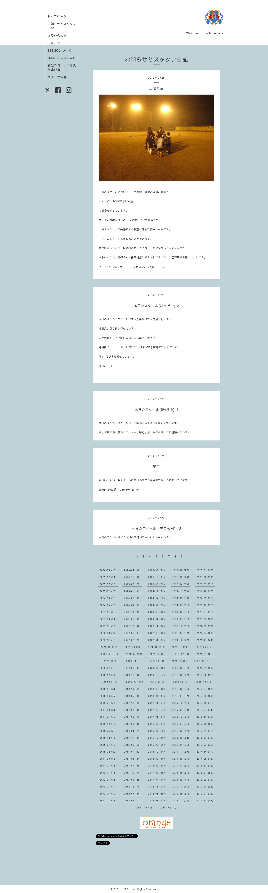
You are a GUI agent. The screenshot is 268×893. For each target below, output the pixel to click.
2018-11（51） (109, 688)
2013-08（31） (181, 772)
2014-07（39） (157, 758)
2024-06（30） (181, 598)
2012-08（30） (109, 793)
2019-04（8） (158, 681)
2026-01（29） (206, 570)
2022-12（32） (133, 626)
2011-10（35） (146, 807)
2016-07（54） (181, 723)
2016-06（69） (206, 723)
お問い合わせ (57, 35)
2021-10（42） (109, 646)
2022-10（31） (181, 626)
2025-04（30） (181, 584)
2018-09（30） (157, 688)
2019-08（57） (206, 674)
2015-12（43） (109, 737)
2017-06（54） (157, 709)
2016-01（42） (206, 730)
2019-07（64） (111, 681)
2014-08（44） (133, 758)
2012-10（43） (181, 786)
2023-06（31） (109, 619)
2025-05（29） (157, 584)
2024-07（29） (157, 598)
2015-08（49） (206, 737)
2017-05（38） (181, 709)
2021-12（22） (181, 639)
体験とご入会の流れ (62, 58)
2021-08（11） (156, 646)
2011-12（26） (181, 800)
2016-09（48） (133, 723)
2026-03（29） (157, 570)
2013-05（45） (133, 779)
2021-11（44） (206, 639)
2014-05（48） (206, 758)
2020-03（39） (157, 667)
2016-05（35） (109, 730)
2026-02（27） (181, 570)
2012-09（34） (206, 786)
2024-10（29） (206, 591)
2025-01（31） (133, 591)
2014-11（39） (181, 751)
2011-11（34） (206, 800)
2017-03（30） (109, 716)
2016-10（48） (109, 723)
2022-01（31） (157, 639)
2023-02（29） (206, 619)
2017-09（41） (206, 702)
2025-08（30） (206, 577)
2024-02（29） (157, 605)
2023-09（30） (157, 611)
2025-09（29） (181, 577)
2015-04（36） (181, 744)
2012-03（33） (109, 800)
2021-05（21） (110, 653)
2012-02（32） (133, 800)
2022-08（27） (109, 632)
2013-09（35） (157, 772)
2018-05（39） (133, 695)
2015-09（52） (181, 737)
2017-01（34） (157, 716)
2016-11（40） (206, 716)
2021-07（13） (181, 646)
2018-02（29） (206, 695)
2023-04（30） (157, 619)
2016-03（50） (157, 730)
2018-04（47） (157, 695)
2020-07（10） (109, 667)
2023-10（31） (133, 611)
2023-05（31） (133, 619)
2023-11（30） (109, 611)
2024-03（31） (133, 605)
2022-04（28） (206, 632)
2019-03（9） (181, 681)
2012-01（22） (157, 800)
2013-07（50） (206, 772)
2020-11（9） (134, 660)
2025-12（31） (109, 577)
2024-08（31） (133, 598)
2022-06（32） (157, 632)
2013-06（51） (109, 779)
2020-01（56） (206, 667)
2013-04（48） (157, 779)
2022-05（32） (181, 632)
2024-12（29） (157, 591)
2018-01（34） (109, 702)
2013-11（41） (109, 772)
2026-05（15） (109, 570)
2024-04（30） (109, 605)
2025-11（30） (133, 577)
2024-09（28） (109, 598)
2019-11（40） (133, 674)
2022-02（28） (133, 639)
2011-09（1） (169, 807)
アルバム (54, 43)
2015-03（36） (206, 744)
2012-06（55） (157, 793)
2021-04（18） (134, 653)
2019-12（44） (109, 674)
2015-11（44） (133, 737)
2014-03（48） (133, 765)
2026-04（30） (133, 570)
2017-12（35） (133, 702)
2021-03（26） (159, 653)
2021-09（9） (133, 646)
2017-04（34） (206, 709)
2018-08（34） (181, 688)
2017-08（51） (109, 709)
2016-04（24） (133, 730)
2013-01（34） (109, 786)
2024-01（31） (181, 605)
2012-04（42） (206, 793)
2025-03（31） (206, 584)
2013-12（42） (206, 765)
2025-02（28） (109, 591)
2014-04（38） (109, 765)
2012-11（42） (157, 786)
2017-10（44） (181, 702)
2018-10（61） (133, 688)
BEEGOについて (59, 50)
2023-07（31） (206, 611)
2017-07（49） (133, 709)
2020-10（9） (157, 660)
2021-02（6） (182, 653)
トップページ (57, 16)
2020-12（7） (111, 660)
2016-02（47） (181, 730)
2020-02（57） (181, 667)
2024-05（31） (206, 598)
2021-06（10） (205, 646)
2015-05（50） (157, 744)
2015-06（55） (133, 744)
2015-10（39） (157, 737)
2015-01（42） (133, 751)
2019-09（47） (181, 674)
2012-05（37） (181, 793)
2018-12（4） (204, 681)
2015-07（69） (109, 744)
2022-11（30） (157, 626)
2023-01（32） (109, 626)
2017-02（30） (133, 716)
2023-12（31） (206, 605)
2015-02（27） (109, 751)
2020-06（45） (133, 667)
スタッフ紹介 (57, 77)
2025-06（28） (133, 584)
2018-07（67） (206, 688)
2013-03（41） (181, 779)
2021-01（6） (205, 653)
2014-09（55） (109, 758)
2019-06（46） (135, 681)
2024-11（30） (181, 591)
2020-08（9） (202, 660)
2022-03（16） (109, 639)
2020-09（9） (180, 660)
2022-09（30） (206, 626)
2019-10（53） (157, 674)
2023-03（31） (181, 619)
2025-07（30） (109, 584)
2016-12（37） (181, 716)
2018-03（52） (181, 695)
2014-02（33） (157, 765)
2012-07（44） (133, 793)
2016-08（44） (157, 723)
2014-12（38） (157, 751)
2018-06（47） (109, 695)
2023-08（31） (181, 611)
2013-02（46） (206, 779)
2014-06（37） (181, 758)
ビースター (125, 889)
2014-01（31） (181, 765)
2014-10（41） (206, 751)
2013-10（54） (133, 772)
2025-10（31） (157, 577)
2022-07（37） (133, 632)
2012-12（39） (133, 786)
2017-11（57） (157, 702)
